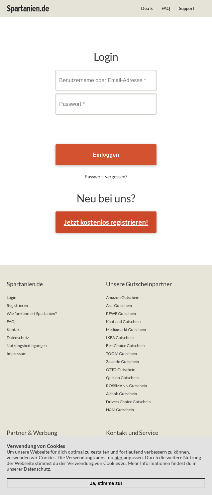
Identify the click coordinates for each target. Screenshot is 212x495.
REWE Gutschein (121, 313)
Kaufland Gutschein (123, 321)
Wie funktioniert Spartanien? (32, 313)
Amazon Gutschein (122, 297)
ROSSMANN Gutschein (126, 385)
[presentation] (106, 130)
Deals (147, 8)
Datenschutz (18, 337)
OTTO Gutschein (120, 369)
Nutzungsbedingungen (27, 345)
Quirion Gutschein (122, 377)
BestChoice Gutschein (125, 345)
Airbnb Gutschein (121, 393)
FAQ (166, 8)
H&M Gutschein (120, 409)
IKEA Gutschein (120, 337)
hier (118, 457)
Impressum (16, 353)
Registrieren (17, 305)
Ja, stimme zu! (106, 483)
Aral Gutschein (119, 305)
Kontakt (14, 329)
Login (11, 297)
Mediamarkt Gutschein (126, 329)
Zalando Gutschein (122, 361)
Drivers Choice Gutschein (128, 401)
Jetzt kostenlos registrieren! (106, 222)
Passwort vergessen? (106, 176)
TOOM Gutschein (121, 353)
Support (186, 8)
